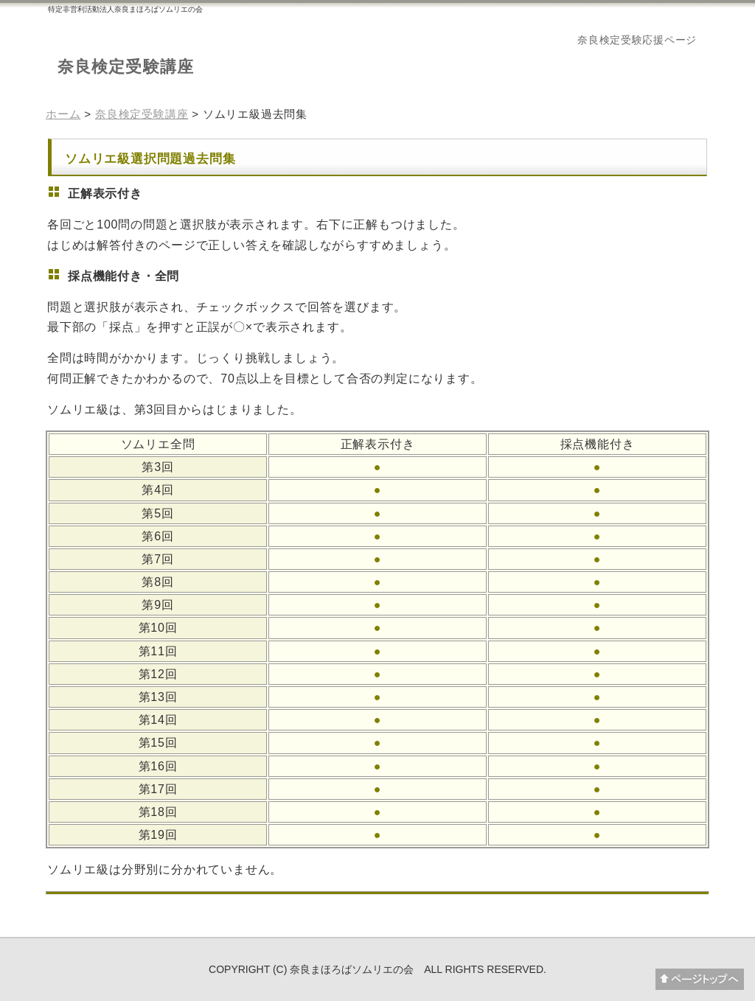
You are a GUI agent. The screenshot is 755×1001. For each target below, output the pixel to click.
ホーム (63, 114)
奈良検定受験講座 (126, 66)
